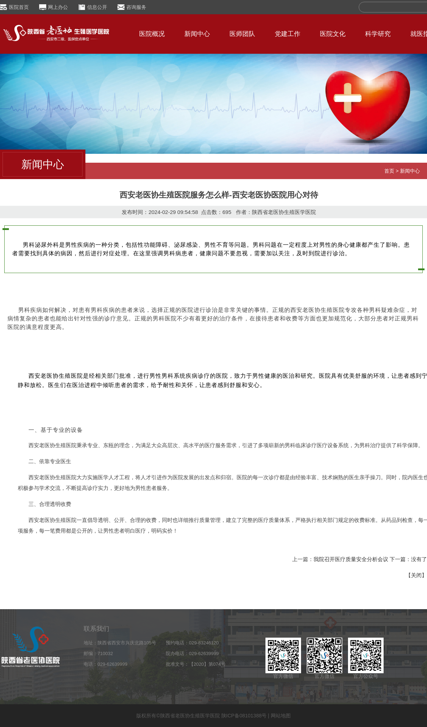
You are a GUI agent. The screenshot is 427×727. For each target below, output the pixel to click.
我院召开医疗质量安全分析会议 (350, 559)
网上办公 (58, 7)
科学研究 (378, 33)
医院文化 (333, 33)
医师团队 (242, 33)
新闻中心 (197, 33)
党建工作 (287, 33)
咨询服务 (136, 7)
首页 (389, 171)
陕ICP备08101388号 (244, 715)
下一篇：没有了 (408, 559)
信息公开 (97, 7)
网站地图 (281, 715)
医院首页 (19, 7)
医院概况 (152, 33)
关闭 (416, 575)
